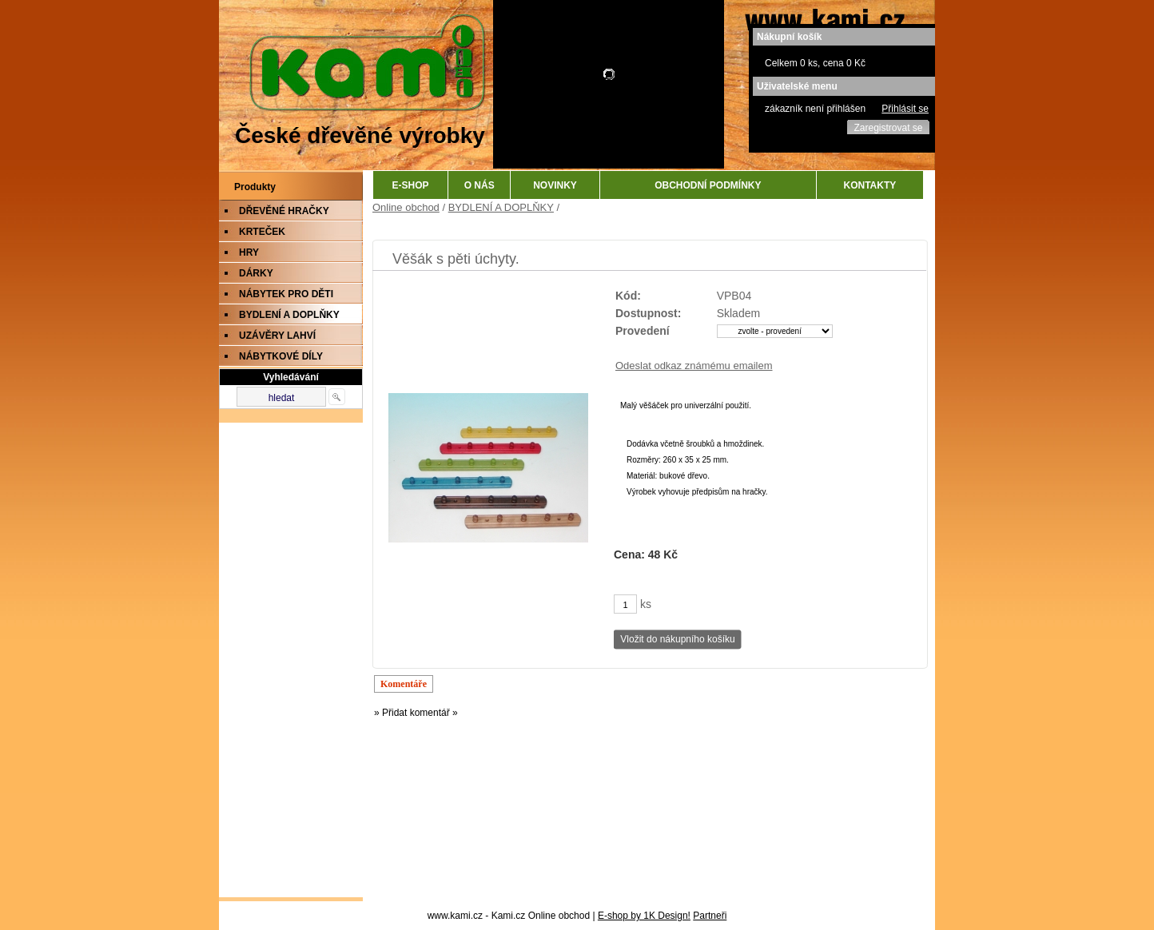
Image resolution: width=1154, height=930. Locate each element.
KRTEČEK (262, 231)
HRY (249, 252)
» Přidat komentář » (416, 712)
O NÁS (479, 185)
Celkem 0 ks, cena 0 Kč (815, 63)
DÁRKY (256, 273)
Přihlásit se (905, 108)
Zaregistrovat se (888, 127)
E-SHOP (410, 185)
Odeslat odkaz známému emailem (694, 366)
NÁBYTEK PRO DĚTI (286, 294)
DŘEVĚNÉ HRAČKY (284, 211)
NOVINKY (555, 185)
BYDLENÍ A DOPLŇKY (289, 314)
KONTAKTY (870, 185)
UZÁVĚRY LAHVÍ (277, 335)
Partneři (709, 915)
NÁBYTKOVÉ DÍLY (281, 356)
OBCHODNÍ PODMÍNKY (708, 185)
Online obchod (406, 207)
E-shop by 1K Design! (644, 915)
